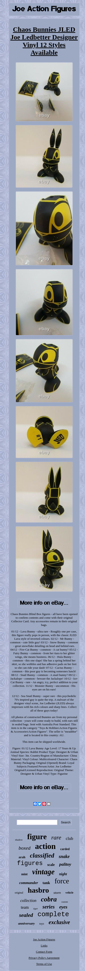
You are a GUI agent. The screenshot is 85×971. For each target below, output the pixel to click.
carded (65, 849)
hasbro (38, 890)
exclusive (59, 922)
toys (41, 923)
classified (42, 855)
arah (22, 857)
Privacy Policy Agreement (44, 957)
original (19, 892)
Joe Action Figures (44, 939)
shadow (19, 839)
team (25, 907)
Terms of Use (44, 964)
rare (56, 837)
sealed (26, 915)
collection (28, 900)
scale (51, 865)
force (62, 881)
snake (64, 856)
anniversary (26, 923)
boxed (25, 848)
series (48, 907)
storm (57, 892)
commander (28, 883)
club (69, 838)
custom (64, 902)
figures (30, 863)
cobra (49, 899)
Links (44, 945)
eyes (63, 907)
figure (37, 836)
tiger (35, 908)
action (45, 846)
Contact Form (44, 951)
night (63, 874)
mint (24, 874)
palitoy (65, 864)
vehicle (69, 892)
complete (53, 914)
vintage (43, 872)
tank (46, 883)
